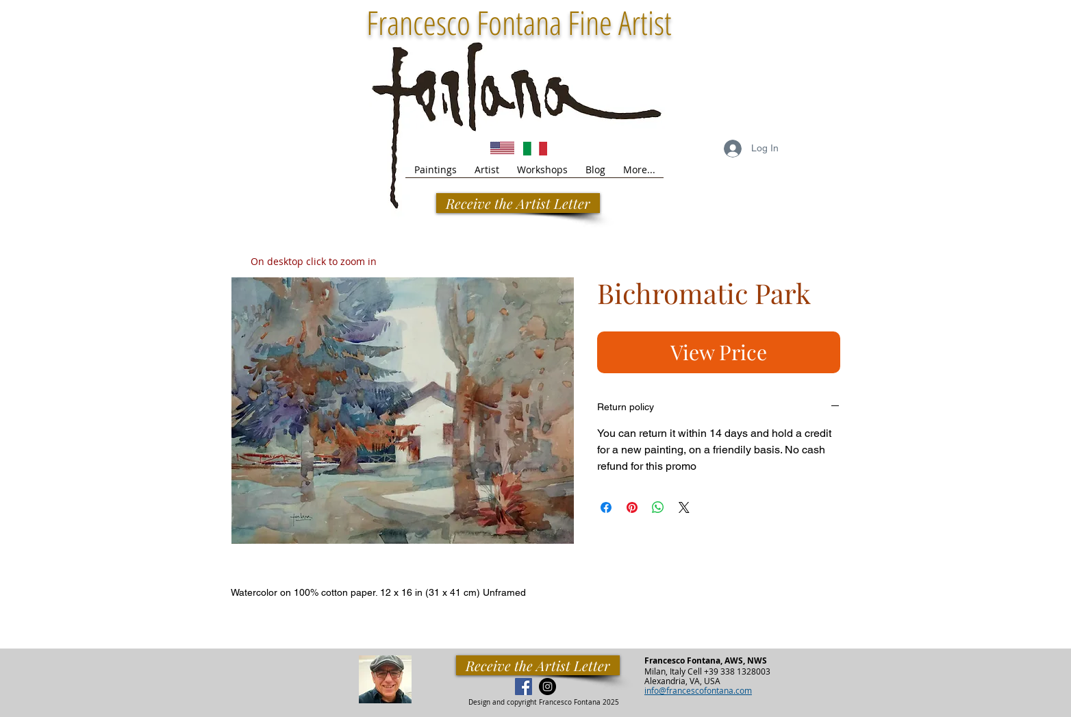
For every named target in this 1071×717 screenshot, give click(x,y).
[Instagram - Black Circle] (547, 686)
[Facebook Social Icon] (523, 686)
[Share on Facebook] (606, 507)
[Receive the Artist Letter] (538, 665)
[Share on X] (684, 507)
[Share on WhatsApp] (658, 507)
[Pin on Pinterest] (632, 507)
